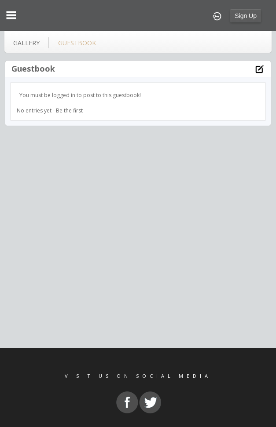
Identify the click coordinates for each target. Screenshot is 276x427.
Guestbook (33, 68)
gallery (26, 43)
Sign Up (246, 15)
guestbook (77, 43)
